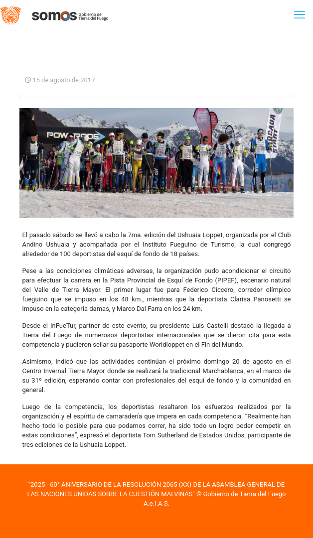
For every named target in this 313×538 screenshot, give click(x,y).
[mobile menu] (299, 14)
